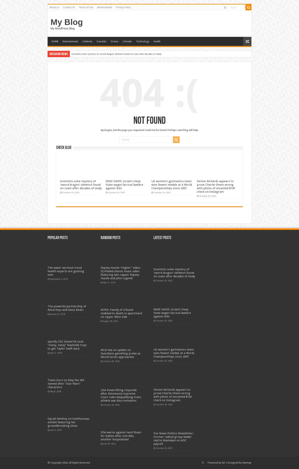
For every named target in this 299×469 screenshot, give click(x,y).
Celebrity (87, 41)
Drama (114, 41)
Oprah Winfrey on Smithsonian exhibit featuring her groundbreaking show (68, 422)
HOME (54, 41)
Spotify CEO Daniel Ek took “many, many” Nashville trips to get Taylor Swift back (67, 345)
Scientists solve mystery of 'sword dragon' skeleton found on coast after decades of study (116, 53)
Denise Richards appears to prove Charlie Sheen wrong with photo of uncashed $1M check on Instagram (216, 186)
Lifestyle (127, 41)
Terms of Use (86, 7)
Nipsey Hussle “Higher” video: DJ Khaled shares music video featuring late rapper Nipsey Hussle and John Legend (121, 273)
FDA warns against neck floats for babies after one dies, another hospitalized (121, 436)
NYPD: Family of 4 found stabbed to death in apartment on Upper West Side (121, 313)
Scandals (101, 41)
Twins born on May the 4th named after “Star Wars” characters (66, 383)
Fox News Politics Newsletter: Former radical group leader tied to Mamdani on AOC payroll (173, 439)
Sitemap (246, 462)
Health (157, 41)
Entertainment (70, 41)
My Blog (67, 22)
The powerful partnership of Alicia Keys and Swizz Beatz (67, 308)
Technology (142, 41)
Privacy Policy (123, 7)
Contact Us (69, 7)
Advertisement (104, 7)
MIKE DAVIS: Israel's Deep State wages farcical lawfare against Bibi (124, 184)
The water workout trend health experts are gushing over (66, 271)
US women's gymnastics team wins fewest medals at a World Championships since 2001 (171, 184)
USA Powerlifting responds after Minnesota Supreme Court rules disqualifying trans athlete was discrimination (121, 395)
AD (223, 462)
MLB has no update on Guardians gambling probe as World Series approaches (120, 353)
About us (54, 7)
